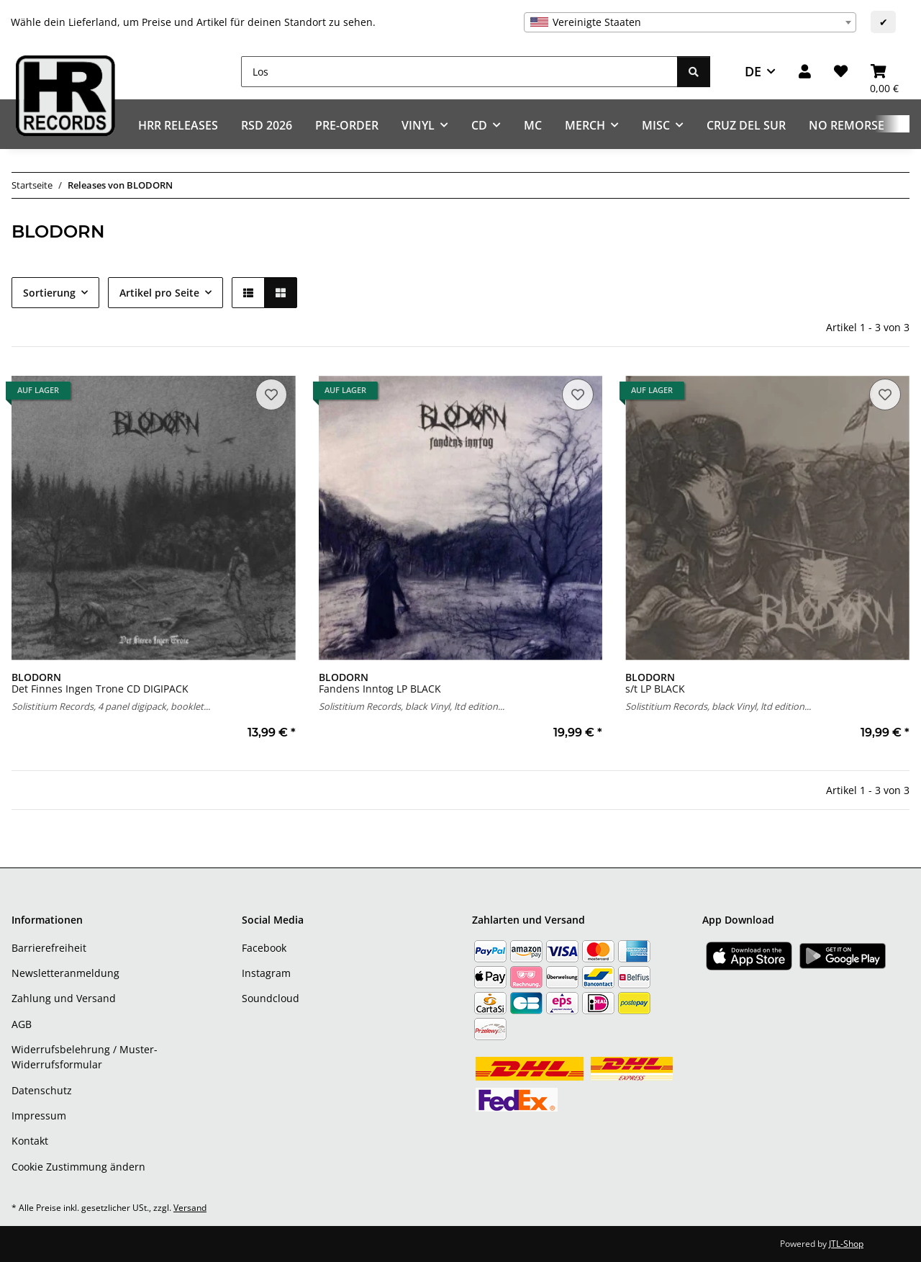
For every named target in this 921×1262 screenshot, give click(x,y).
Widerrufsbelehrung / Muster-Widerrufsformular (85, 1056)
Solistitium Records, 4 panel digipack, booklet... (111, 706)
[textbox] (690, 22)
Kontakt (30, 1141)
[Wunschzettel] (840, 71)
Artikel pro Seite (159, 292)
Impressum (39, 1115)
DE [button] (753, 71)
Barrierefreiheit (49, 948)
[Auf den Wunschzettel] (271, 394)
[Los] (459, 71)
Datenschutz (42, 1090)
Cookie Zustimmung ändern (78, 1166)
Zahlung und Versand (64, 998)
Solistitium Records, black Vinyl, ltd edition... (411, 706)
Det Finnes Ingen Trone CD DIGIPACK (100, 682)
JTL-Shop (846, 1244)
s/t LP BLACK (655, 682)
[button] (804, 71)
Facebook (264, 948)
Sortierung (49, 292)
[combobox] (690, 22)
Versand (190, 1208)
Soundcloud (270, 998)
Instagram (266, 973)
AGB (22, 1024)
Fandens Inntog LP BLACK (380, 682)
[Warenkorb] (884, 71)
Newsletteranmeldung (65, 973)
